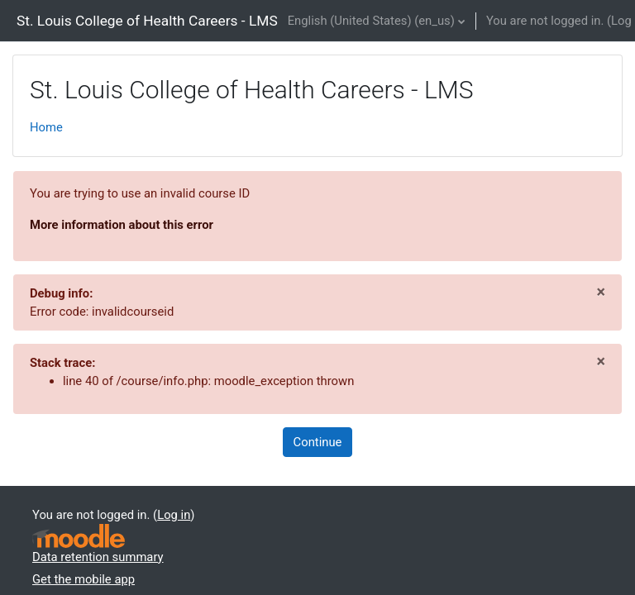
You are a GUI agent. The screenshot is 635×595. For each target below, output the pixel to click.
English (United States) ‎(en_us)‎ (371, 20)
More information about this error (121, 224)
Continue (318, 442)
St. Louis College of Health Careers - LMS (147, 20)
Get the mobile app (83, 579)
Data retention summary (98, 557)
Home (46, 127)
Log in (173, 514)
